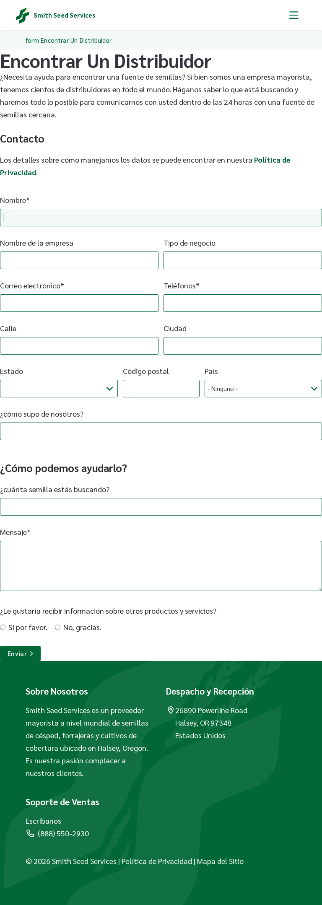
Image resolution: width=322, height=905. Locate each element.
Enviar (20, 653)
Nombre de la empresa (36, 242)
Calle (8, 328)
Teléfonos (180, 285)
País (211, 371)
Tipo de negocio (190, 242)
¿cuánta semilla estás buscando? (54, 489)
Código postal (146, 371)
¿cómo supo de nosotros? (41, 413)
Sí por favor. (27, 627)
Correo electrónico (30, 285)
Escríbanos (43, 820)
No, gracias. (82, 627)
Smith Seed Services (65, 15)
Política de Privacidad (157, 861)
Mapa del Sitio (220, 861)
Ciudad (175, 328)
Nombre (13, 200)
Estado (11, 371)
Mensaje (13, 532)
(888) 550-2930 (57, 833)
